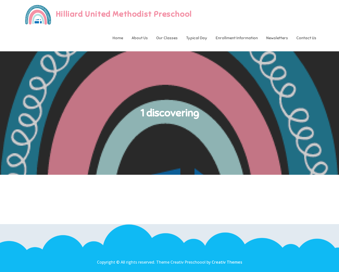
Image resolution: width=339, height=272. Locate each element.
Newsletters (277, 38)
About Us (140, 38)
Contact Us (306, 38)
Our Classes (167, 38)
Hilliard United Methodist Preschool (124, 14)
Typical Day (196, 38)
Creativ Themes (227, 262)
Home (118, 38)
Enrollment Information (237, 38)
